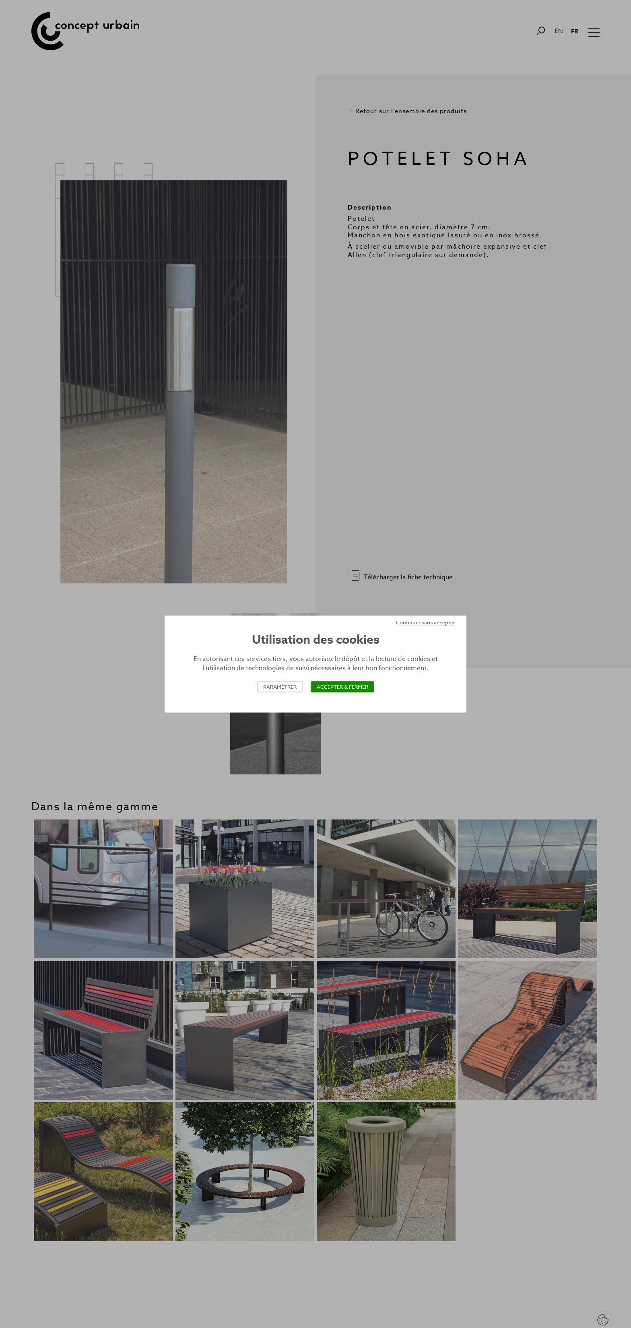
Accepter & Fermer (342, 686)
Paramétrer (280, 686)
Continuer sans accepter (425, 622)
